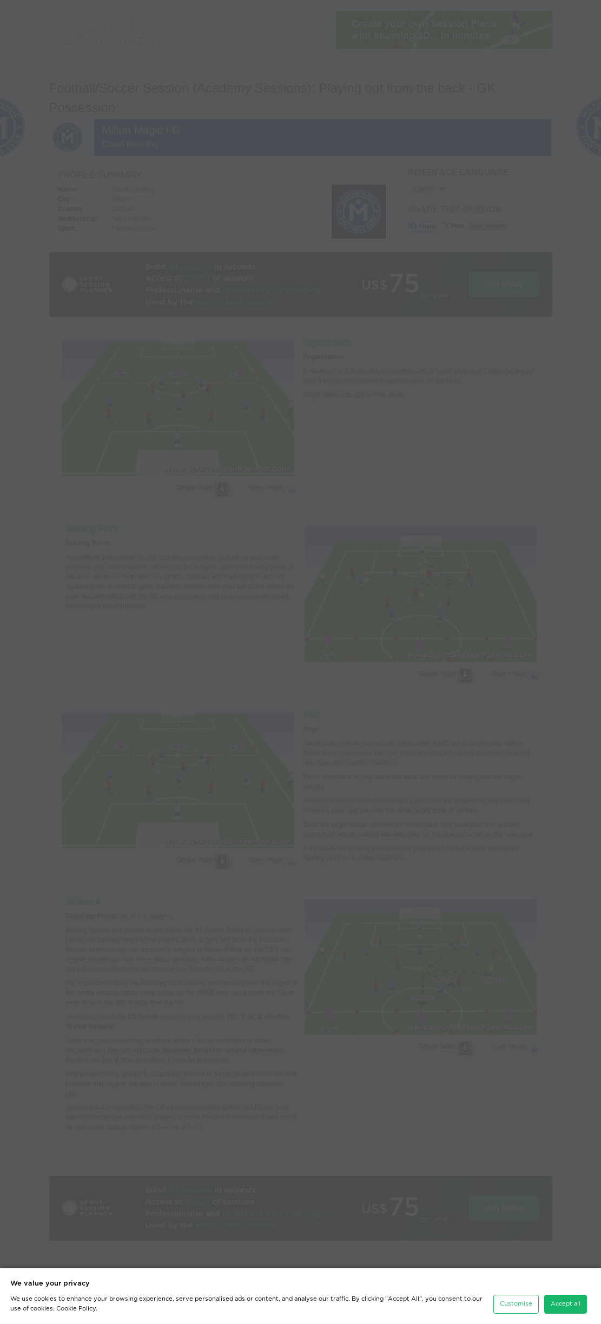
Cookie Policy (76, 1304)
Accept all (565, 1300)
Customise (516, 1300)
